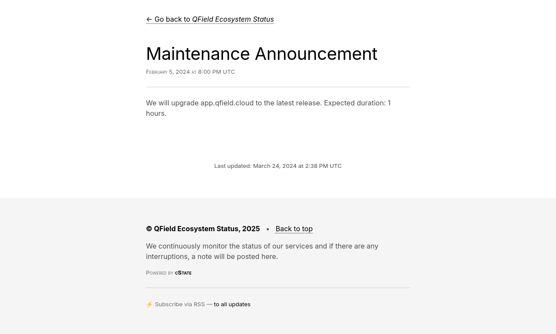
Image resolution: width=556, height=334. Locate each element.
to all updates (232, 304)
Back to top (294, 228)
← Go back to (210, 19)
